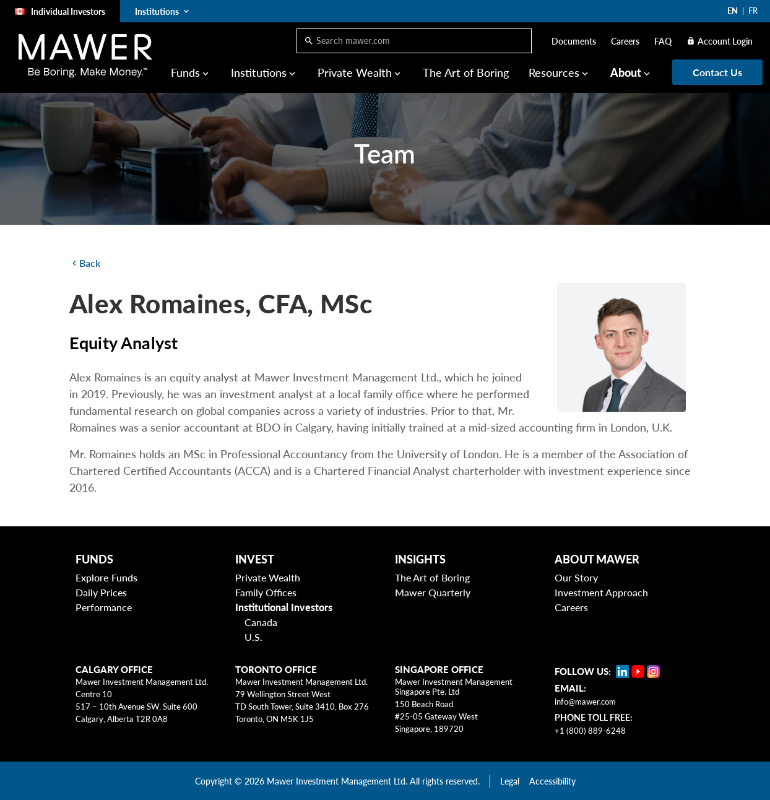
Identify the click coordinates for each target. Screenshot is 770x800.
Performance (104, 607)
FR (753, 10)
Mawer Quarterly (432, 592)
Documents (574, 41)
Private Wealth (355, 72)
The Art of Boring (466, 72)
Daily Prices (101, 592)
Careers (625, 41)
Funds (185, 72)
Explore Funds (106, 577)
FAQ (663, 41)
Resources (554, 72)
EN (732, 10)
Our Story (576, 577)
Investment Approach (601, 592)
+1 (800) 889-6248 (590, 731)
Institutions (259, 72)
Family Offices (265, 592)
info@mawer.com (585, 702)
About (625, 72)
